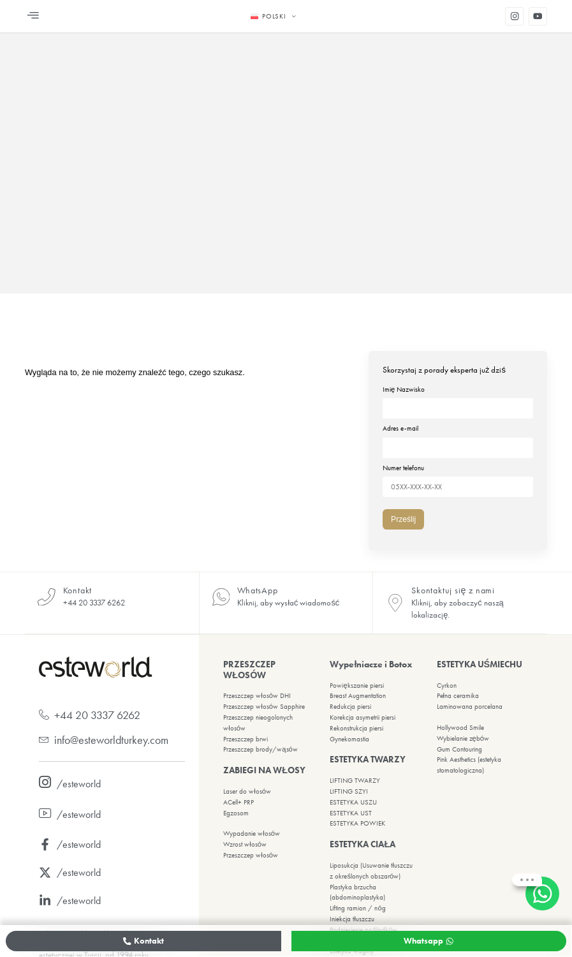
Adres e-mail (458, 436)
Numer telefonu (458, 474)
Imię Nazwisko (458, 399)
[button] (33, 16)
